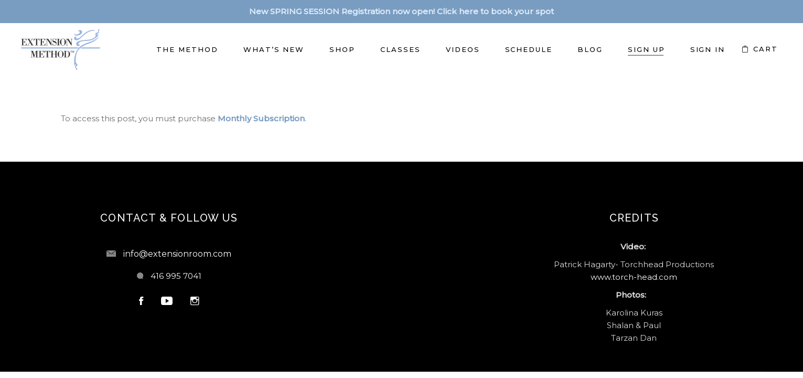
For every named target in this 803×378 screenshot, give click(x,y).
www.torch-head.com (634, 277)
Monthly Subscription (261, 118)
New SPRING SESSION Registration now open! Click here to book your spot (401, 11)
